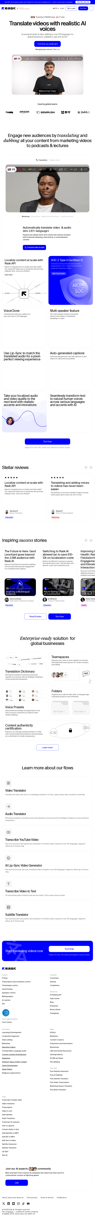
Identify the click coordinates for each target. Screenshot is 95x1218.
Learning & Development (11, 1032)
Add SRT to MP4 (8, 1137)
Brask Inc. (11, 1212)
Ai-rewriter (6, 1000)
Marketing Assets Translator (61, 1086)
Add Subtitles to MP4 (10, 1133)
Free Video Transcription (59, 1082)
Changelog (54, 1013)
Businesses (54, 1047)
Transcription (7, 1107)
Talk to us (56, 49)
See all (4, 1155)
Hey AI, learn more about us (13, 1197)
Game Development (10, 1065)
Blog (51, 1002)
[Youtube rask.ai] (28, 1203)
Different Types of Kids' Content (14, 1062)
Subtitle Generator (9, 1144)
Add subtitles (7, 1115)
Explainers (6, 1058)
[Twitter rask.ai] (3, 1203)
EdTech (53, 1032)
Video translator (8, 1103)
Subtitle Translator (9, 1148)
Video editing (7, 1040)
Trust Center (7, 1022)
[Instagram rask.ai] (18, 1203)
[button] (56, 8)
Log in (62, 8)
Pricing (4, 978)
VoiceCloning (7, 989)
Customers (54, 978)
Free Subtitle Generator (59, 1071)
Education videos (8, 1047)
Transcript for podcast (11, 1122)
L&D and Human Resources (60, 1051)
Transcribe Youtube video (12, 1100)
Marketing (6, 1043)
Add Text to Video (9, 1140)
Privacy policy (32, 1197)
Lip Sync (5, 1151)
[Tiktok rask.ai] (23, 1203)
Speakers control (8, 993)
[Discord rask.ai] (13, 1203)
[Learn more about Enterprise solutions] (47, 747)
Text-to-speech (8, 1126)
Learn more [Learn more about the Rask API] (8, 275)
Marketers (54, 1036)
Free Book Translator (58, 1090)
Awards (53, 982)
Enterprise (54, 1006)
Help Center (55, 998)
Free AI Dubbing (56, 1075)
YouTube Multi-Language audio (14, 1051)
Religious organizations (11, 1073)
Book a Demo (55, 1009)
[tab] (41, 160)
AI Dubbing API (55, 995)
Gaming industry (56, 1054)
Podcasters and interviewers (61, 1043)
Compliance (54, 985)
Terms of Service (47, 1197)
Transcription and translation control (16, 982)
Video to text (7, 1111)
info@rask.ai (61, 1197)
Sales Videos (7, 1069)
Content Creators (57, 1040)
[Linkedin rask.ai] (8, 1203)
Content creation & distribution (14, 1054)
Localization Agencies (10, 1036)
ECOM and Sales (56, 1058)
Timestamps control (10, 985)
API (3, 1004)
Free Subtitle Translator (59, 1079)
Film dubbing (55, 1062)
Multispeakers (7, 996)
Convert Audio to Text (10, 1129)
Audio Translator (8, 1118)
